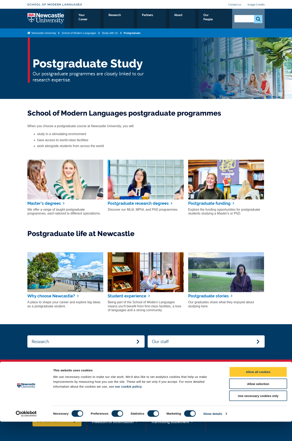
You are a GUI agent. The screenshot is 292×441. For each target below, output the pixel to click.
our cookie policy (128, 405)
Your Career (135, 19)
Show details (212, 433)
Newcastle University (43, 33)
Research (158, 19)
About (197, 19)
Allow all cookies (258, 391)
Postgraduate (132, 33)
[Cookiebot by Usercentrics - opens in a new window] (26, 433)
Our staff (160, 341)
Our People (217, 19)
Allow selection (258, 403)
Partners (179, 19)
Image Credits (256, 4)
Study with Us (108, 19)
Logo (45, 18)
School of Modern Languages (54, 4)
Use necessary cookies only (258, 415)
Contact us (234, 4)
